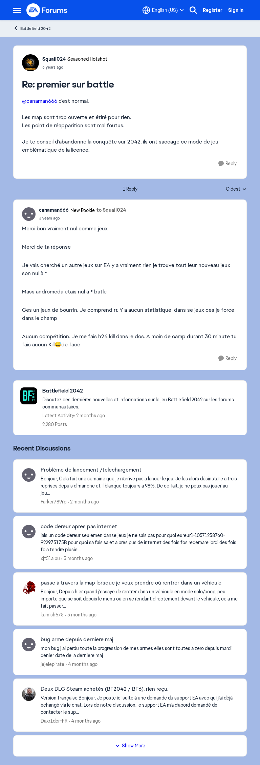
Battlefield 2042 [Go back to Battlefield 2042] (31, 28)
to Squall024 (111, 210)
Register (212, 10)
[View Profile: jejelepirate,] (29, 644)
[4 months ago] (82, 664)
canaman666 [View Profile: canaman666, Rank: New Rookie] (54, 210)
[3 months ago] (77, 558)
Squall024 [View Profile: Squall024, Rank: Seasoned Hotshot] (54, 59)
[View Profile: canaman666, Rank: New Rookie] (29, 214)
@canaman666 (39, 100)
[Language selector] (163, 10)
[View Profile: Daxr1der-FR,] (29, 694)
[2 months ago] (83, 501)
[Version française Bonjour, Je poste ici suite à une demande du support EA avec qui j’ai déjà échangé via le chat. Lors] (139, 705)
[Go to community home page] (47, 10)
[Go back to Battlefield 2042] (141, 391)
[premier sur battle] (74, 67)
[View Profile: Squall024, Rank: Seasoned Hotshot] (30, 62)
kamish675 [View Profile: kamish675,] (52, 615)
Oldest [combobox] (236, 189)
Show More (130, 746)
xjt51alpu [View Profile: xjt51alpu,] (50, 558)
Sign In (235, 10)
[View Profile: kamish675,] (29, 588)
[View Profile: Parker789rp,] (29, 475)
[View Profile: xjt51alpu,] (29, 531)
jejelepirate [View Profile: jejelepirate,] (52, 664)
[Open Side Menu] (17, 10)
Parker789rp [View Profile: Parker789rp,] (53, 502)
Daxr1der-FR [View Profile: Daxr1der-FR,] (54, 721)
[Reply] (227, 163)
